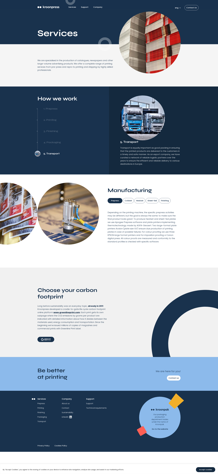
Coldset (128, 200)
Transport (41, 421)
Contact (65, 408)
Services (72, 7)
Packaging (42, 417)
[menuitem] (177, 7)
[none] (177, 7)
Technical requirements (96, 408)
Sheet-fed (152, 200)
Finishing (165, 200)
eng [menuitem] (176, 8)
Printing (40, 408)
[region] (109, 469)
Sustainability (67, 412)
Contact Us (191, 7)
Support (84, 7)
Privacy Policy (43, 445)
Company (97, 7)
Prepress (115, 200)
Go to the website (160, 429)
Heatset (139, 200)
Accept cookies (205, 470)
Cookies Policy (60, 445)
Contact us (174, 378)
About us (66, 403)
